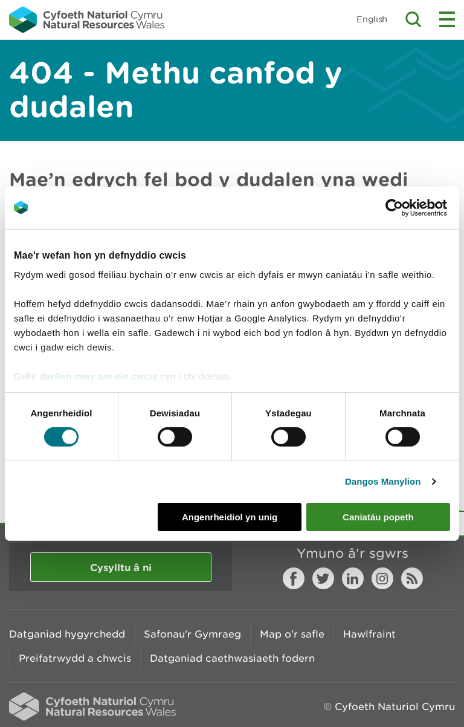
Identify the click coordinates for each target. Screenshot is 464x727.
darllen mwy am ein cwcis (99, 376)
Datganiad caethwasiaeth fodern (232, 658)
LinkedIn (353, 578)
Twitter (323, 578)
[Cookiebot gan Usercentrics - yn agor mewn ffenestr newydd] (415, 207)
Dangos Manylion (383, 481)
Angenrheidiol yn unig (229, 517)
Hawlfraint (369, 634)
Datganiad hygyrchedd (67, 634)
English (371, 19)
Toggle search (413, 19)
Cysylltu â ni (121, 567)
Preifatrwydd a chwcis (75, 658)
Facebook (293, 578)
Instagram (382, 578)
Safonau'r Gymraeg (192, 634)
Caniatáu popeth (378, 517)
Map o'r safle (292, 634)
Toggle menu (447, 19)
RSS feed (412, 578)
